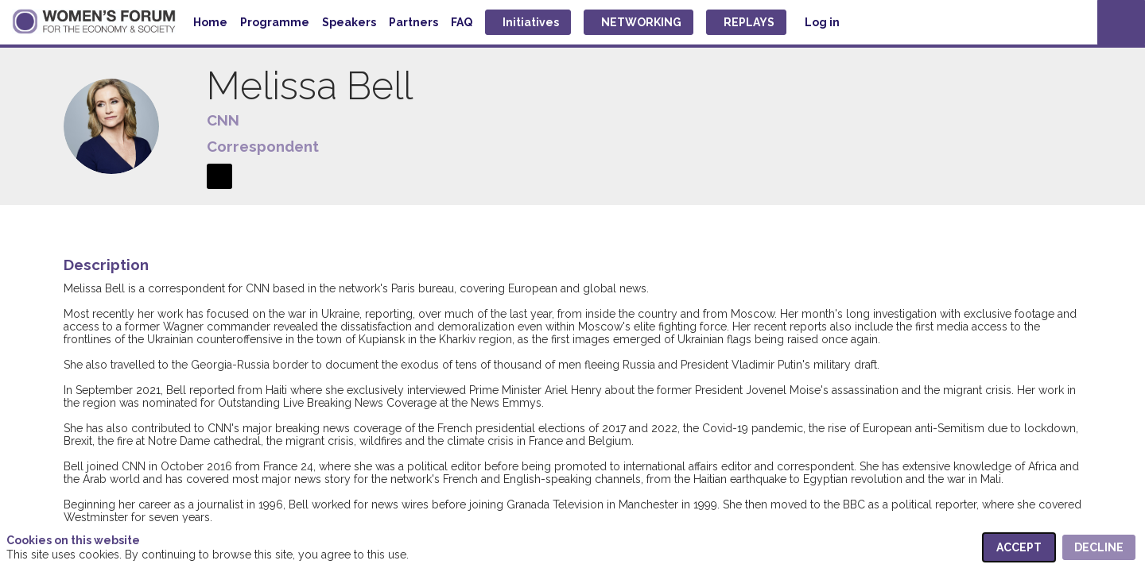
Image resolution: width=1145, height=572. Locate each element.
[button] (528, 22)
